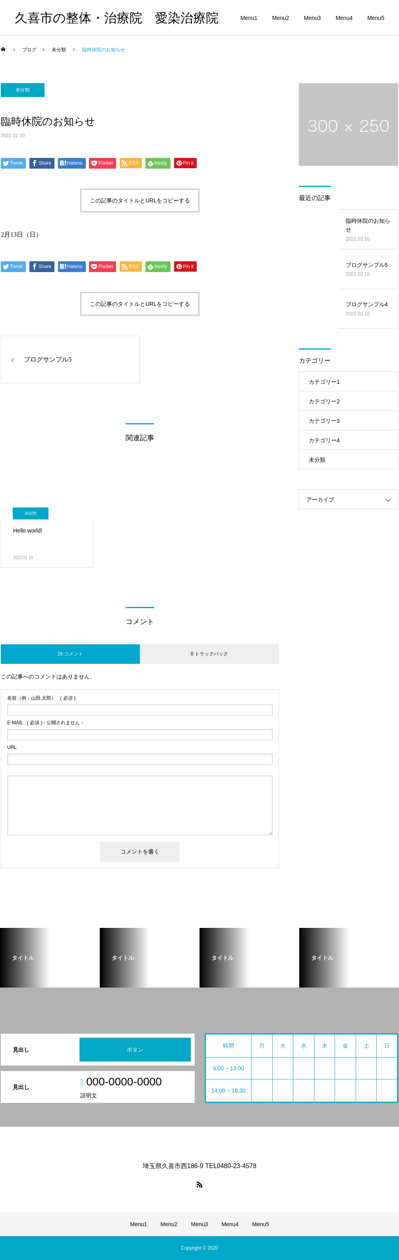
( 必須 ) (41, 698)
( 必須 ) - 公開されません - (45, 722)
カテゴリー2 (324, 401)
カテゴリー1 (324, 382)
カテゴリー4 (324, 440)
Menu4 (344, 18)
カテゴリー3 (324, 421)
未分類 (22, 90)
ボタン (135, 1049)
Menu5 (375, 18)
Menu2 (280, 18)
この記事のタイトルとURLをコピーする (140, 200)
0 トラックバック (209, 654)
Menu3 (312, 18)
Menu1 (249, 18)
